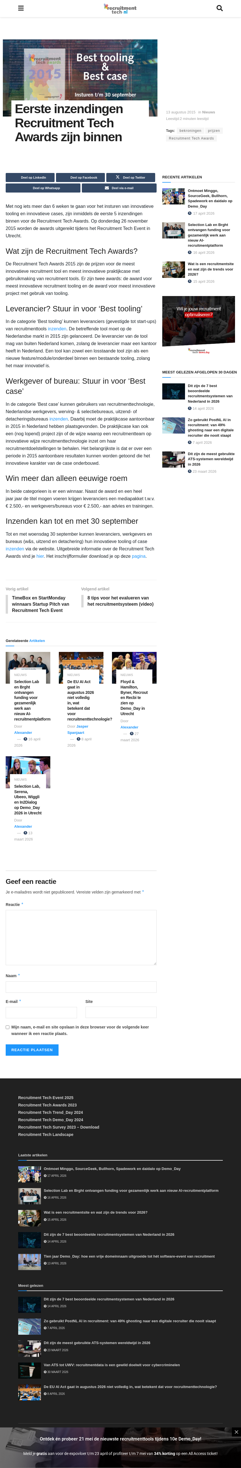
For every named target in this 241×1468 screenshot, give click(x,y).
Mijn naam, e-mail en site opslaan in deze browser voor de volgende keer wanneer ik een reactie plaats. (80, 1030)
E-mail (14, 1002)
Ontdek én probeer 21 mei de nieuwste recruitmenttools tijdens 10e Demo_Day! (120, 1439)
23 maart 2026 (202, 471)
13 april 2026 (55, 1264)
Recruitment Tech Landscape (45, 1135)
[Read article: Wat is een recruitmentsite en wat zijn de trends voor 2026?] (173, 269)
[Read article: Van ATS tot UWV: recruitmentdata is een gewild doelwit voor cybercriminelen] (29, 1371)
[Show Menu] (21, 8)
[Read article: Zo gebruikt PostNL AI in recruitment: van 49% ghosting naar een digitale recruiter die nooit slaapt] (173, 425)
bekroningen (190, 131)
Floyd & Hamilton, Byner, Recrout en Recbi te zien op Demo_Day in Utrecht (134, 698)
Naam (13, 976)
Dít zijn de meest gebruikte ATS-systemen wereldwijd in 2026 (211, 459)
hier (40, 556)
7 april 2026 (200, 442)
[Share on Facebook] (80, 177)
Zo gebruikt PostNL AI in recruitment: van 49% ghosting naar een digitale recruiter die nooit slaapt (130, 1321)
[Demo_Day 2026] (198, 326)
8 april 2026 (54, 1394)
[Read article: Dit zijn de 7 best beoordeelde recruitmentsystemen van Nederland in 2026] (173, 391)
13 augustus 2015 (180, 112)
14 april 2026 (201, 408)
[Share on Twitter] (130, 177)
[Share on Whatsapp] (43, 188)
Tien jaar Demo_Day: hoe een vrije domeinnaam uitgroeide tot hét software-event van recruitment (129, 1257)
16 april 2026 (55, 1198)
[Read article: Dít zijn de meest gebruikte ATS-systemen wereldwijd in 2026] (173, 459)
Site (89, 1002)
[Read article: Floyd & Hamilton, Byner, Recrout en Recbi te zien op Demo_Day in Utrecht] (134, 668)
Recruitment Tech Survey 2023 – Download (58, 1127)
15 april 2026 (55, 1220)
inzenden (57, 328)
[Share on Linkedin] (30, 177)
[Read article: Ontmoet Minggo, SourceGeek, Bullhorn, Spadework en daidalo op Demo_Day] (173, 196)
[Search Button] (220, 8)
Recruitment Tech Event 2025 (45, 1098)
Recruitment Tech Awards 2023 (47, 1105)
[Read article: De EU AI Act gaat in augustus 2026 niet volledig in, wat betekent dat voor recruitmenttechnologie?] (81, 668)
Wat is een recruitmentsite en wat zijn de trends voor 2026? (211, 269)
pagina (138, 556)
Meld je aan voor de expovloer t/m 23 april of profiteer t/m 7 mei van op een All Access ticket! (120, 1453)
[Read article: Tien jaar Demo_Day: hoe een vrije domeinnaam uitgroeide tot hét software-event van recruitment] (29, 1262)
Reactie (15, 905)
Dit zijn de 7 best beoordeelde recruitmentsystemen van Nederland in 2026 (109, 1235)
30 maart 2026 (56, 1372)
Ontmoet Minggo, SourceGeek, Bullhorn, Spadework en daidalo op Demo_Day (112, 1169)
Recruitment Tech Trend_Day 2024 (50, 1113)
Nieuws (208, 112)
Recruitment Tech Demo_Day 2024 (50, 1120)
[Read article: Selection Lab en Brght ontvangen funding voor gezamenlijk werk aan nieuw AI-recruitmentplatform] (28, 668)
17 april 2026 (55, 1176)
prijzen (214, 131)
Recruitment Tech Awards (191, 138)
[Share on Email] (119, 188)
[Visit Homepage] (120, 8)
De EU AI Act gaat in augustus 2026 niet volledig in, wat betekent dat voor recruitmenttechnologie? (130, 1387)
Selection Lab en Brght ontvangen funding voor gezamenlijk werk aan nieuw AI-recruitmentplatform (209, 235)
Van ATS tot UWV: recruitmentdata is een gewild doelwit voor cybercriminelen (112, 1365)
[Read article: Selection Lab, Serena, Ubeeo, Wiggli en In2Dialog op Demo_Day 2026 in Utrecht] (28, 773)
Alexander (23, 733)
